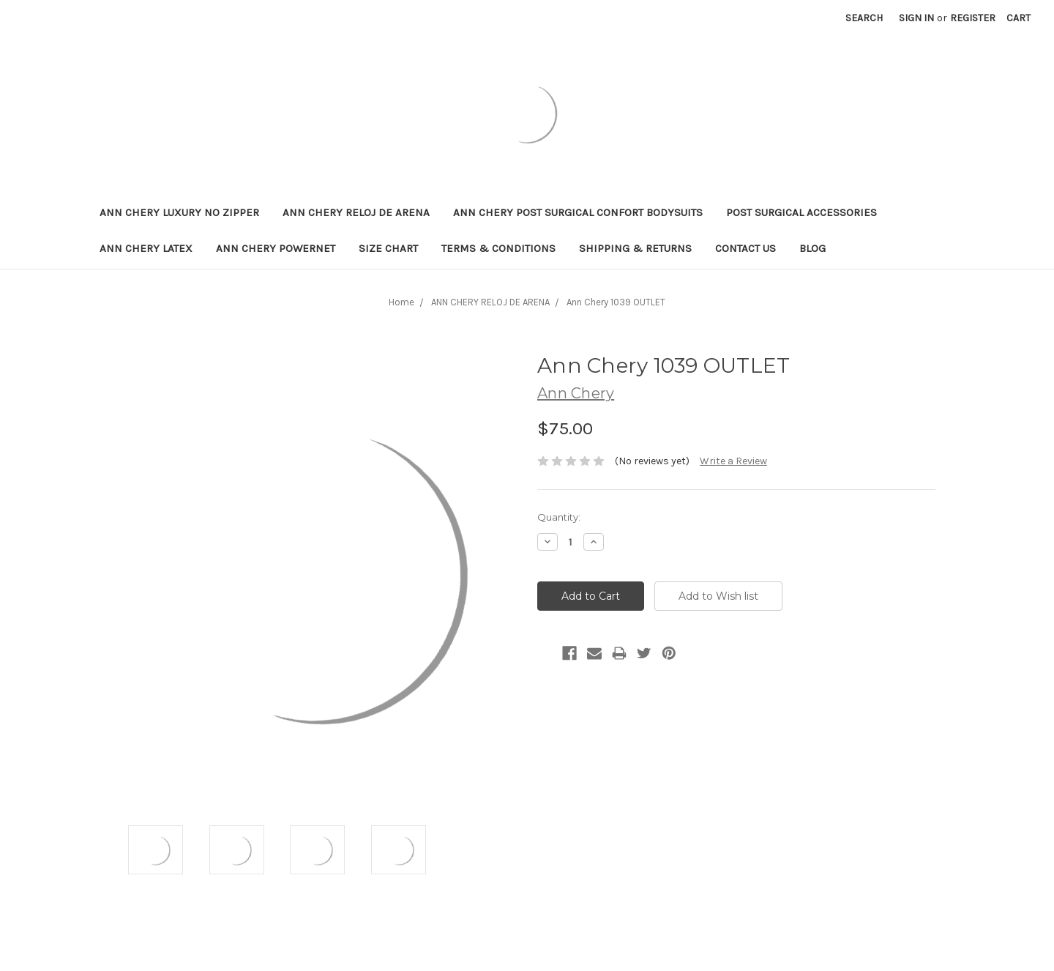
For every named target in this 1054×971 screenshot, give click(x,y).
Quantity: (558, 517)
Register (972, 18)
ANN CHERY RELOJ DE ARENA (356, 212)
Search (864, 18)
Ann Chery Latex (146, 248)
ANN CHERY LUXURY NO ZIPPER (179, 212)
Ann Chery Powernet (275, 248)
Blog (812, 248)
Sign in (916, 18)
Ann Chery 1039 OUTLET (616, 302)
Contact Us (745, 248)
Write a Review (733, 461)
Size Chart (388, 248)
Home (401, 302)
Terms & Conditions (498, 248)
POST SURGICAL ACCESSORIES (801, 212)
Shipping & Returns (635, 248)
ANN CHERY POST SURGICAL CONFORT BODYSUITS (578, 212)
